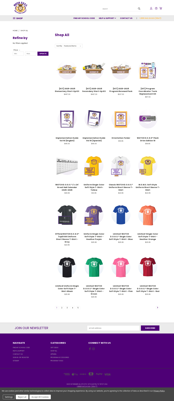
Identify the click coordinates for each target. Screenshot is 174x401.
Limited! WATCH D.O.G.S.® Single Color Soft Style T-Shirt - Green (94, 290)
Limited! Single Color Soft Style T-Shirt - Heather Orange (147, 236)
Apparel (53, 354)
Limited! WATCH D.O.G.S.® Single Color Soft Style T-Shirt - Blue (121, 236)
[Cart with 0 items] (160, 8)
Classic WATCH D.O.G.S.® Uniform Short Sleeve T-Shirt (121, 187)
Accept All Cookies (40, 397)
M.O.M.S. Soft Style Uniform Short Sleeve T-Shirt (148, 187)
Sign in (16, 357)
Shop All (54, 351)
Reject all (22, 397)
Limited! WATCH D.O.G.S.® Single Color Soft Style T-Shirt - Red (147, 289)
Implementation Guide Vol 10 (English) (67, 139)
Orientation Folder (121, 138)
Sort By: (59, 46)
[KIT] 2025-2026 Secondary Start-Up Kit (94, 90)
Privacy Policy (158, 391)
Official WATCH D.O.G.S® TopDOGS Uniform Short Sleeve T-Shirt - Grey (67, 238)
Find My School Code (84, 18)
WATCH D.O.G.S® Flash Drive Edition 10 (148, 139)
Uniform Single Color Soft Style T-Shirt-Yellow (94, 187)
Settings (9, 397)
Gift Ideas (54, 347)
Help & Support (107, 18)
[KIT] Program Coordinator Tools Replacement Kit (148, 91)
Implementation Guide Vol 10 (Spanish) (94, 139)
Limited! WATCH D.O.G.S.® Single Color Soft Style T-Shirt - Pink (121, 289)
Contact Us (126, 18)
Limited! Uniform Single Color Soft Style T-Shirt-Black (67, 289)
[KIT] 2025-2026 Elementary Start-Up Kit (67, 90)
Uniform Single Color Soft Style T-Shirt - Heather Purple (94, 236)
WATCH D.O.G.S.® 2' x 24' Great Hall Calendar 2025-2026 (67, 187)
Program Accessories (60, 357)
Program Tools (57, 361)
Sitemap (16, 361)
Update (42, 53)
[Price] (17, 50)
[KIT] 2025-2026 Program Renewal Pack (120, 90)
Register (25, 357)
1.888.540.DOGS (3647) (150, 18)
